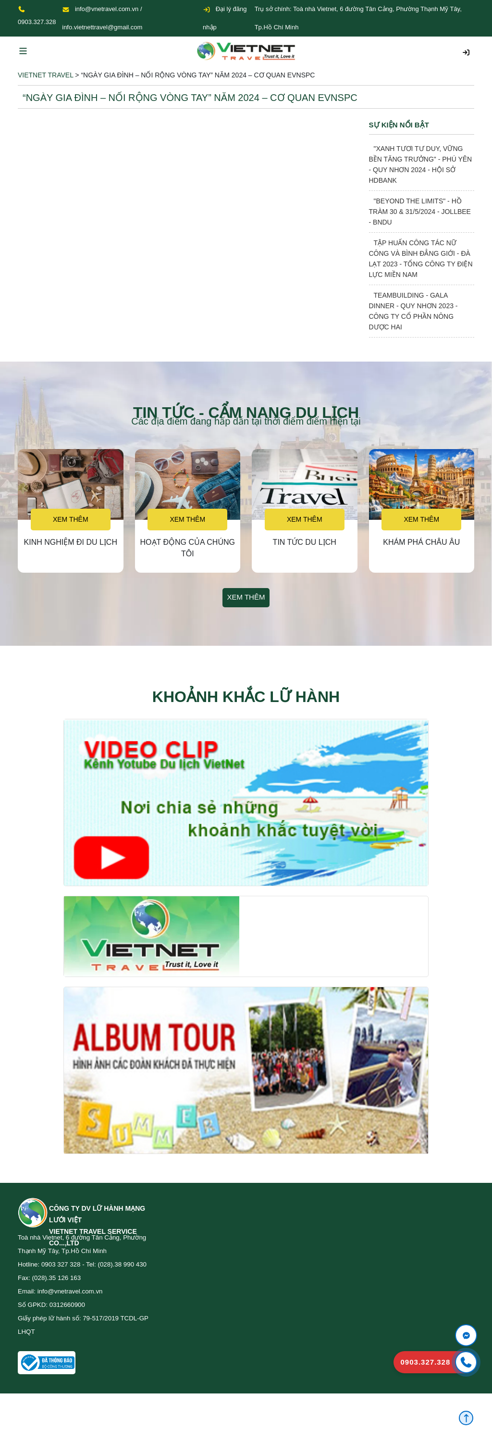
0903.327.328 (37, 21)
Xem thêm (70, 519)
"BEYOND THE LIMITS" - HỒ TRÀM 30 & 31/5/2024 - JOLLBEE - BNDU (420, 211)
